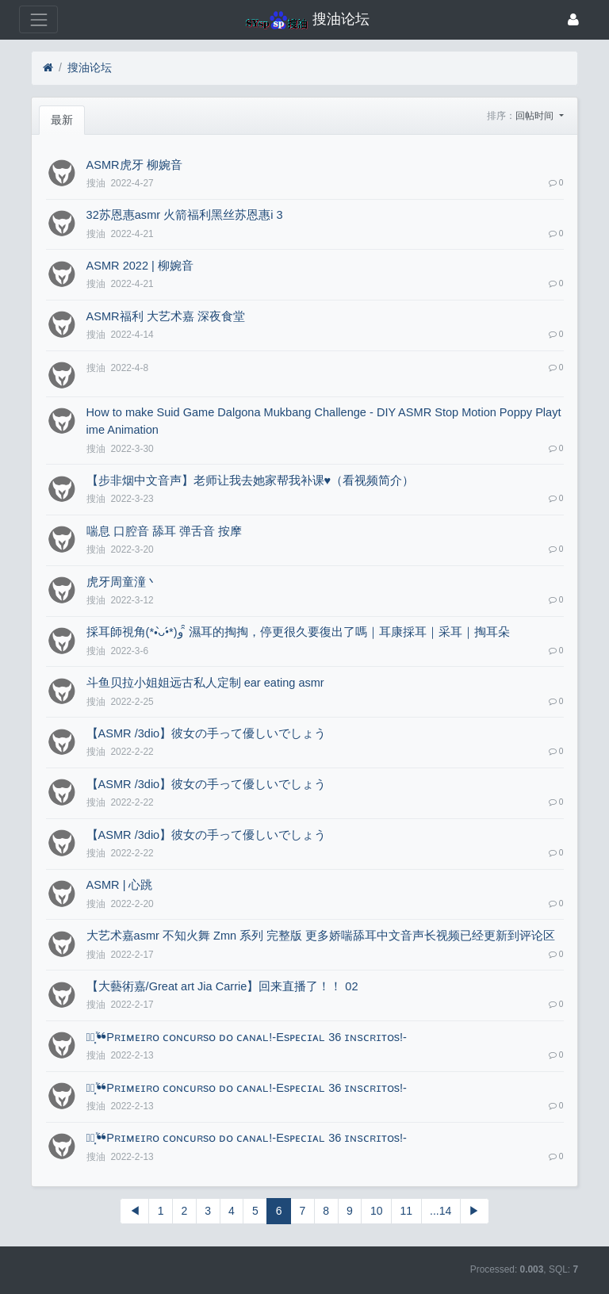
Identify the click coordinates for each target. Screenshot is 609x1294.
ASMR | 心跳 (119, 885)
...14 (440, 1210)
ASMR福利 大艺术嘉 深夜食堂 (165, 316)
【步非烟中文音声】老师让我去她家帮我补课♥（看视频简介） (250, 480)
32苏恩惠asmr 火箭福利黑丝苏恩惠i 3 (184, 215)
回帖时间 (535, 115)
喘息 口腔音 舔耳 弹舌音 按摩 (164, 531)
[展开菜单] (38, 19)
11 (406, 1210)
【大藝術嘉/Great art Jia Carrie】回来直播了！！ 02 (222, 986)
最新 (62, 119)
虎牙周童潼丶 (122, 582)
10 (376, 1210)
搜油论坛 (89, 67)
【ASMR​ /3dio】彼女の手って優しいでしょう (206, 733)
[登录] (573, 19)
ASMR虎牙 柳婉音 (134, 165)
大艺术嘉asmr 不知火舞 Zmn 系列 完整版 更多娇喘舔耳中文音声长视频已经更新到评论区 (321, 935)
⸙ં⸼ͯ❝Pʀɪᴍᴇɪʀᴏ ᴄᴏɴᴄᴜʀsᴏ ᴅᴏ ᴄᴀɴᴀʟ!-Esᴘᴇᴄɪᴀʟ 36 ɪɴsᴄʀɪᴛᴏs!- (246, 1037)
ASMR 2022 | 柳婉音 (139, 265)
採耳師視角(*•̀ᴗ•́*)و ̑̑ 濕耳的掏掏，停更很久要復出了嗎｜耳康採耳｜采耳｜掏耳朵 (298, 632)
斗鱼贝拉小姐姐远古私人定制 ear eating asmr (205, 682)
